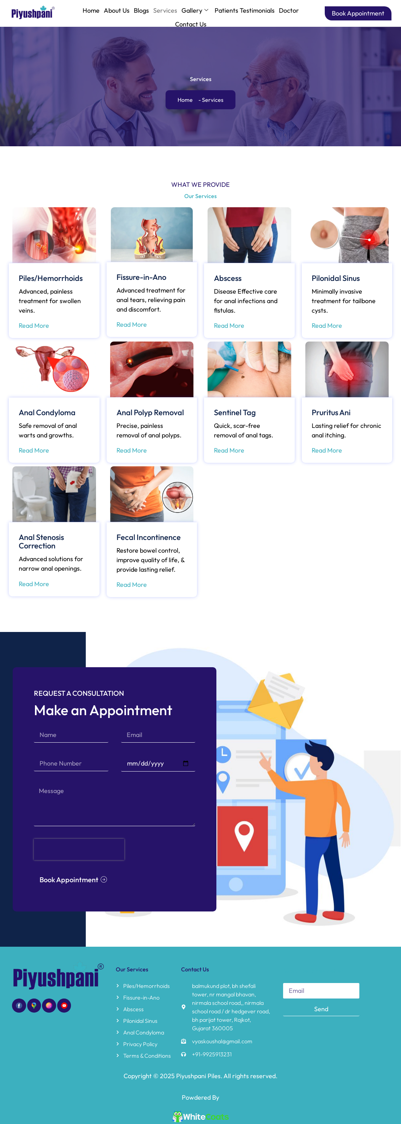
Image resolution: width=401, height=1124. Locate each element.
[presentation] (96, 814)
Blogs (141, 10)
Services (165, 10)
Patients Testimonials (245, 10)
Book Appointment (358, 13)
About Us (117, 10)
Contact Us (191, 24)
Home (91, 10)
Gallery (194, 10)
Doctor (289, 10)
